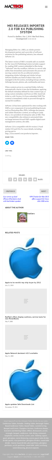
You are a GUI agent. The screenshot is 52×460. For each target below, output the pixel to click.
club (30, 433)
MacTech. (21, 454)
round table (30, 445)
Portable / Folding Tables (26, 423)
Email (16, 457)
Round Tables (29, 426)
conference (24, 433)
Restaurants (37, 431)
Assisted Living (40, 426)
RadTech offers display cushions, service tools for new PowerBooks (25, 318)
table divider (44, 438)
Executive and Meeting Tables (15, 431)
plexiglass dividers (33, 440)
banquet (16, 433)
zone (32, 435)
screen (27, 435)
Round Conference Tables (14, 426)
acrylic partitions (19, 445)
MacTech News (38, 36)
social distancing (22, 438)
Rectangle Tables (42, 423)
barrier (21, 435)
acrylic (44, 431)
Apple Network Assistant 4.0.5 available (21, 353)
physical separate (32, 448)
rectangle (9, 433)
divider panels (8, 440)
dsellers (19, 36)
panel (5, 438)
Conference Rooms (41, 428)
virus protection (20, 440)
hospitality (8, 435)
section (16, 435)
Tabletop (38, 435)
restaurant (42, 433)
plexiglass (11, 438)
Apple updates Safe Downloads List (19, 404)
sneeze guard (34, 438)
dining (35, 433)
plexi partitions (33, 443)
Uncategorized (21, 39)
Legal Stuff (44, 454)
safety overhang (41, 445)
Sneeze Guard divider (19, 443)
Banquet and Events (11, 428)
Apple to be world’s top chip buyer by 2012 (23, 282)
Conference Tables (9, 423)
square (44, 435)
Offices (29, 431)
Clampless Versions (26, 428)
